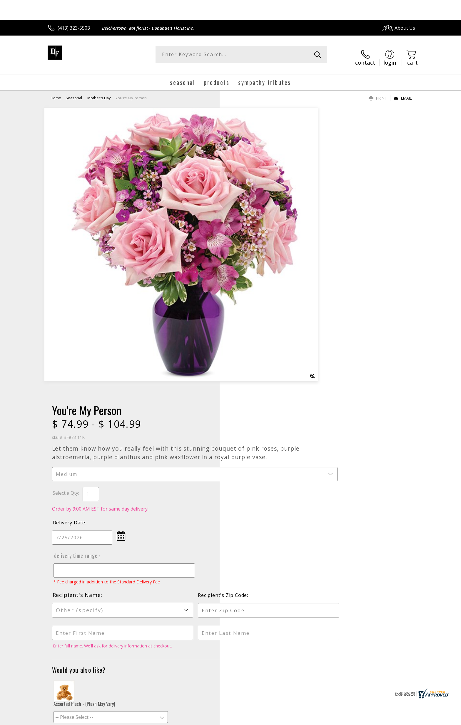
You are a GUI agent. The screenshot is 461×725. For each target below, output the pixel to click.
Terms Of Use (287, 719)
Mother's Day (99, 92)
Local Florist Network (363, 719)
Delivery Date (247, 229)
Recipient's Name (255, 306)
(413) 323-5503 (74, 28)
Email (402, 92)
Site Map (399, 719)
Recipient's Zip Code (347, 307)
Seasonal (74, 92)
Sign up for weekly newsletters (304, 528)
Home (56, 92)
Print (378, 92)
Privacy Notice (321, 719)
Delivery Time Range (253, 262)
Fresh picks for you (179, 532)
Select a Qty (244, 199)
